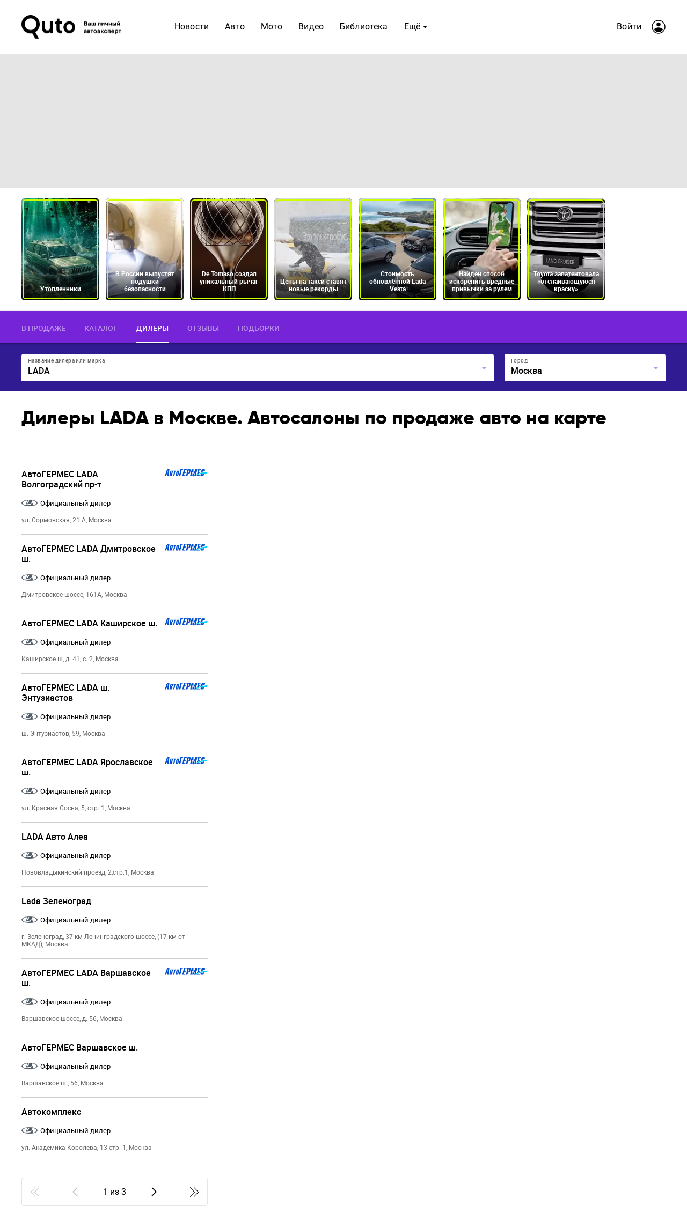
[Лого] (72, 27)
